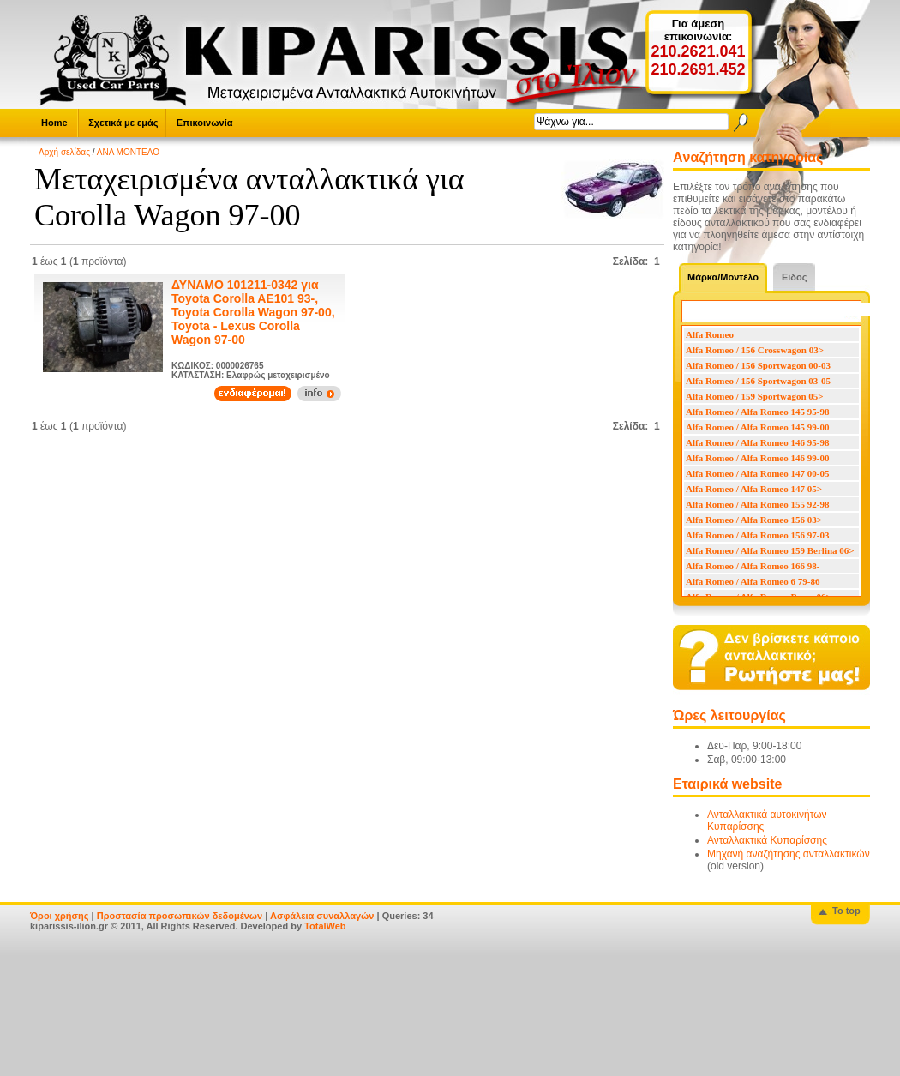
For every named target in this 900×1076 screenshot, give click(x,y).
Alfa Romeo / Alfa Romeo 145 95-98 (757, 411)
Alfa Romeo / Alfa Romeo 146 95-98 (757, 442)
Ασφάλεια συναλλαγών (322, 916)
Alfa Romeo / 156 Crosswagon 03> (755, 350)
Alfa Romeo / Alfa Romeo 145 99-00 (757, 427)
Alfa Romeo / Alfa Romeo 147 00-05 (757, 473)
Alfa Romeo (710, 334)
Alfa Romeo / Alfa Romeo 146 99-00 (757, 458)
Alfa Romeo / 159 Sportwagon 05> (755, 396)
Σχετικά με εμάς (123, 122)
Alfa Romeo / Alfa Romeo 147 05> (754, 489)
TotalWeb (324, 926)
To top (846, 910)
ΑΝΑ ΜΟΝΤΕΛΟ (128, 152)
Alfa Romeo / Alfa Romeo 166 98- (752, 566)
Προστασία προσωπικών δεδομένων (179, 916)
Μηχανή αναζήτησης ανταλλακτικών (788, 854)
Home (54, 122)
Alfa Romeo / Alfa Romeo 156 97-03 (757, 535)
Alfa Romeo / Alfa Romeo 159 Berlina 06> (770, 550)
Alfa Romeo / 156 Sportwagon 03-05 (758, 381)
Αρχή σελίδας (64, 152)
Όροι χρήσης (59, 916)
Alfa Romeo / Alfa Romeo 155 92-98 (757, 504)
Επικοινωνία (205, 122)
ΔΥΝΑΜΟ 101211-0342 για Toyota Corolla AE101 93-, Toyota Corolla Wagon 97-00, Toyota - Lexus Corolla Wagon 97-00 (253, 312)
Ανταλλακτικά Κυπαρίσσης (767, 840)
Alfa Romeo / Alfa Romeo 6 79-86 (752, 581)
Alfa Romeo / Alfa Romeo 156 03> (754, 519)
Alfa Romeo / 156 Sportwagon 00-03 (758, 365)
